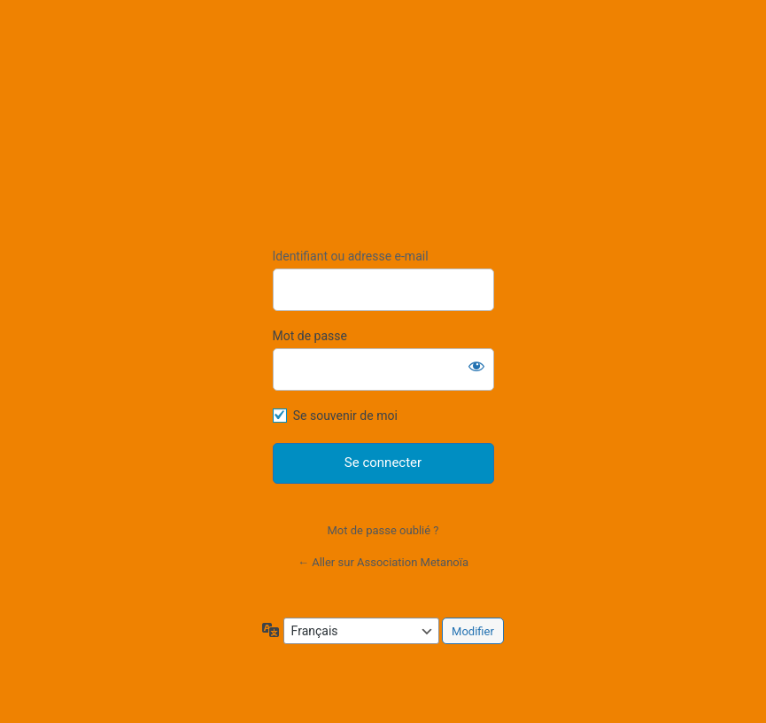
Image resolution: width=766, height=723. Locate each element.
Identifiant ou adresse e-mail (351, 256)
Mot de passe (310, 336)
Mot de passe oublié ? (382, 530)
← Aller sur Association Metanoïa (383, 562)
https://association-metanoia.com (383, 132)
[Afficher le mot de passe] (476, 366)
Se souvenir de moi (345, 415)
